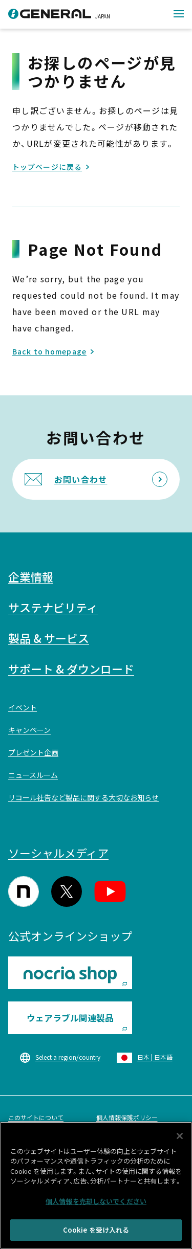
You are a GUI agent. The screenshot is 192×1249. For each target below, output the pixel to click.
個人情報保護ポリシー (127, 1117)
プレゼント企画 (33, 752)
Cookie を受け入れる (96, 1232)
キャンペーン (29, 730)
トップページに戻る (47, 167)
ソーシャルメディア (58, 852)
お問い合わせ (81, 479)
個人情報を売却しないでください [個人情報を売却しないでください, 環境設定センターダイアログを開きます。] (96, 1203)
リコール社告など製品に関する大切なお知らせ (83, 797)
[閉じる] (179, 1138)
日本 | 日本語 (155, 1057)
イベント (22, 707)
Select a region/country (67, 1057)
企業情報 (30, 576)
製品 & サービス (48, 638)
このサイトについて (35, 1117)
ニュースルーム (33, 775)
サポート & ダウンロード (71, 668)
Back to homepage (49, 351)
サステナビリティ (53, 607)
